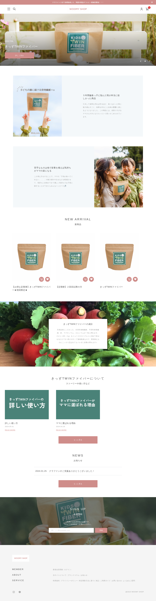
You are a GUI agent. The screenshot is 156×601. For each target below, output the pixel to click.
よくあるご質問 (129, 580)
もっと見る (78, 439)
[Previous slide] (140, 61)
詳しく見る (19, 55)
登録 (101, 530)
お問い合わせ (117, 580)
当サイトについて (59, 575)
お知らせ (84, 575)
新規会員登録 (58, 569)
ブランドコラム (73, 575)
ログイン (67, 569)
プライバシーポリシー (69, 580)
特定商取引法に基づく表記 (89, 580)
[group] (78, 33)
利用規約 (56, 580)
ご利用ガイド (105, 580)
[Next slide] (149, 61)
